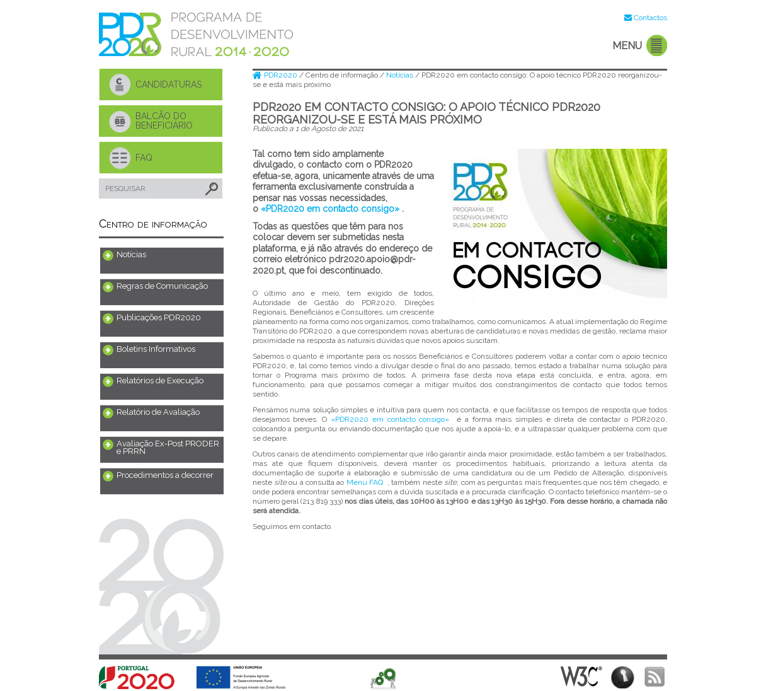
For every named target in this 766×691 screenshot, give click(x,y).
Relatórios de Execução (160, 380)
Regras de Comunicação (162, 286)
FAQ (143, 158)
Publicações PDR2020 (159, 317)
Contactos (650, 17)
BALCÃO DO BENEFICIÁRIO (164, 121)
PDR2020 (276, 75)
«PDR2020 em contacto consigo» (330, 209)
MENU (627, 46)
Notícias (131, 254)
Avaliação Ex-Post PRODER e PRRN (168, 447)
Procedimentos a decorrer (165, 475)
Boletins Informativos (156, 349)
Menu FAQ (364, 482)
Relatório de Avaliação (158, 412)
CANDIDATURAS (168, 84)
